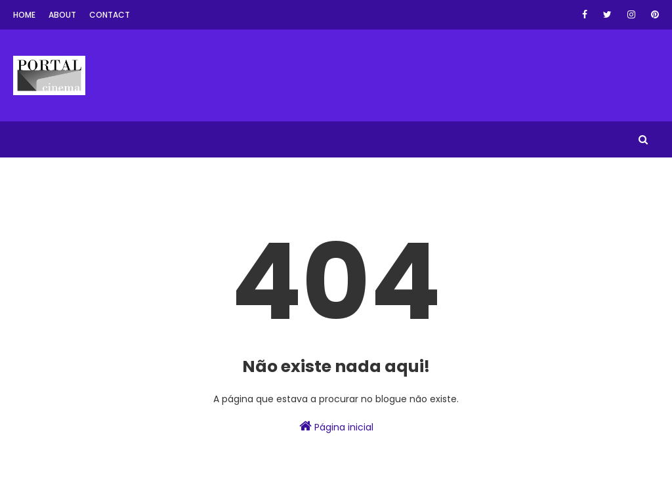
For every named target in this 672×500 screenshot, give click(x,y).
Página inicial (336, 426)
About (62, 14)
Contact (109, 14)
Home (24, 14)
